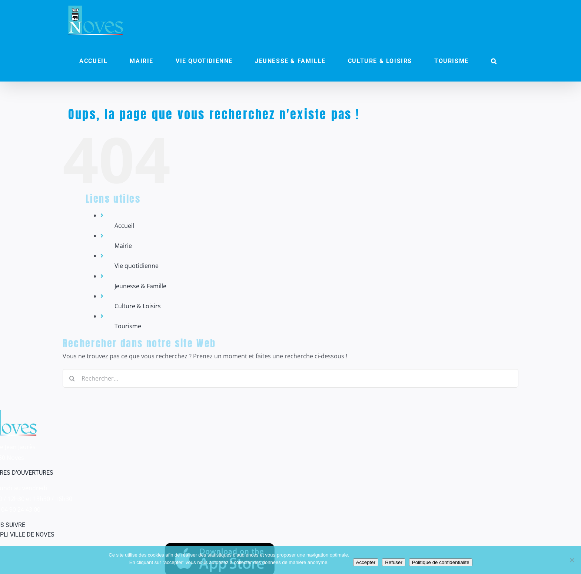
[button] (494, 61)
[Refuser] (571, 560)
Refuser (393, 562)
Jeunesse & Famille (140, 286)
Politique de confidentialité (440, 562)
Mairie (123, 246)
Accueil (124, 226)
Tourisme (127, 326)
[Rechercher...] (290, 378)
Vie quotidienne (136, 266)
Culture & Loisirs (137, 306)
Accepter (366, 562)
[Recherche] (72, 378)
